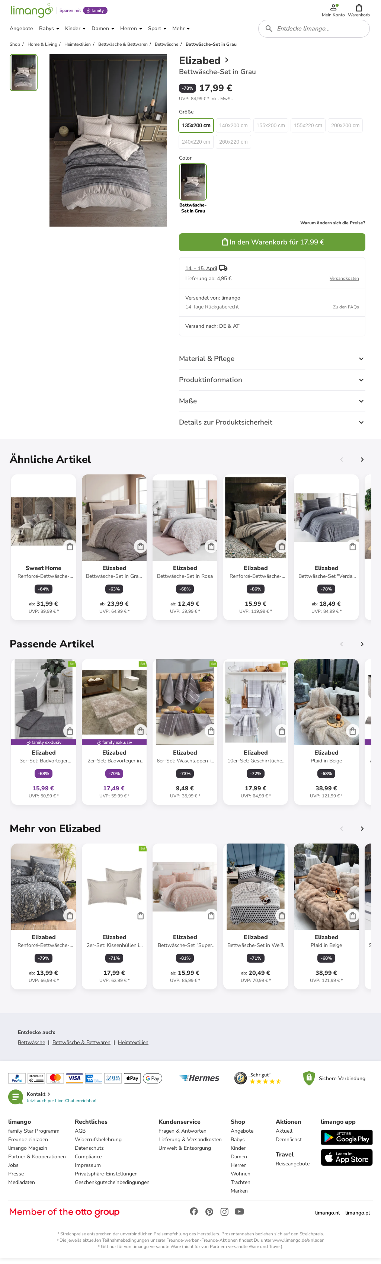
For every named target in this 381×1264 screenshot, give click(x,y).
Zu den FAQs (346, 312)
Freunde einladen (29, 1145)
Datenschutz (90, 1153)
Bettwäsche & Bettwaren (81, 1047)
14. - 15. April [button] (201, 273)
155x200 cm (271, 130)
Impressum (89, 1170)
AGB (81, 1136)
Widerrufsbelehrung (99, 1145)
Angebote (242, 1136)
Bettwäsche (31, 1047)
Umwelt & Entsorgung (185, 1153)
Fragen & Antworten (183, 1136)
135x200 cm (196, 130)
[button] (360, 12)
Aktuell (284, 1136)
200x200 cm (345, 130)
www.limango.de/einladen (298, 1246)
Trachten (241, 1187)
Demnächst (289, 1145)
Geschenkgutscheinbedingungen (113, 1187)
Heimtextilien (133, 1047)
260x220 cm (233, 147)
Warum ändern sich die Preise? (332, 228)
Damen (239, 1162)
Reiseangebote (293, 1169)
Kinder (238, 1153)
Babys (238, 1145)
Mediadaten (22, 1187)
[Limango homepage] (31, 12)
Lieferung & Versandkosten (190, 1145)
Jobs (14, 1170)
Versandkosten (344, 283)
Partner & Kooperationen (38, 1162)
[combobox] (314, 33)
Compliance (89, 1162)
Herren (239, 1170)
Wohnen (241, 1179)
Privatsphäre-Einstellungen (107, 1179)
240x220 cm (196, 147)
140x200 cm (233, 130)
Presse (17, 1179)
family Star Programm (34, 1136)
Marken (240, 1196)
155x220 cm (308, 130)
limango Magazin (28, 1153)
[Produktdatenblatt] (43, 552)
